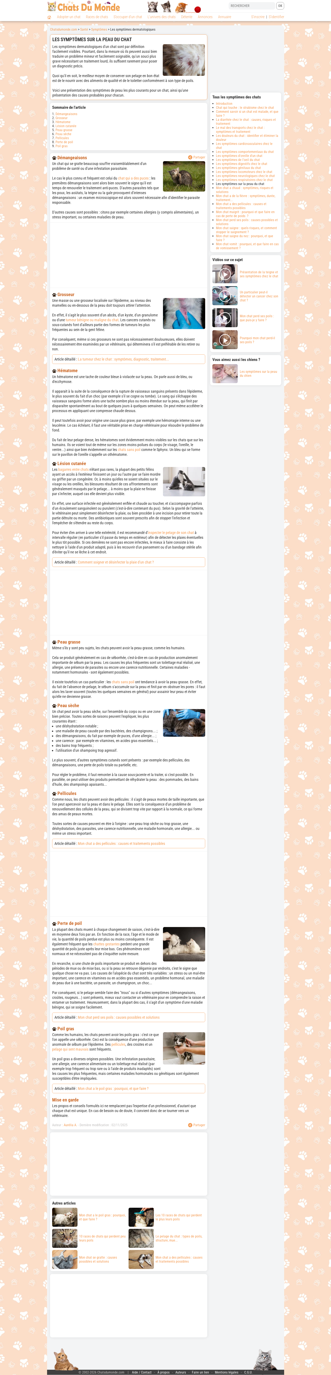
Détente (186, 17)
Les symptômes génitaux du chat (238, 168)
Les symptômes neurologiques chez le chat (245, 176)
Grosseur (62, 118)
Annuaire (224, 17)
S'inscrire (258, 17)
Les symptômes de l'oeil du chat (238, 160)
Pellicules (62, 138)
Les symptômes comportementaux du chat (245, 152)
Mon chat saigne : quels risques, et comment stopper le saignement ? (246, 230)
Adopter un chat (68, 17)
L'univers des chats (162, 17)
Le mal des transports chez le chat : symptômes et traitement (240, 130)
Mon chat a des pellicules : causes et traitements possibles (121, 843)
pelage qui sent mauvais (70, 1049)
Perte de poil (64, 142)
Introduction (224, 104)
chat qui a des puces (133, 178)
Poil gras (62, 146)
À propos (163, 1372)
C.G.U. (248, 1372)
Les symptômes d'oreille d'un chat (239, 156)
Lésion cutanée (66, 126)
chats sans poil (129, 449)
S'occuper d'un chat (128, 17)
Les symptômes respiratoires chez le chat (244, 180)
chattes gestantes (106, 944)
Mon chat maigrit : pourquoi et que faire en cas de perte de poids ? (245, 214)
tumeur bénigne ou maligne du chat (92, 320)
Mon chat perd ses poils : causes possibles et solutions (119, 1017)
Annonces (205, 17)
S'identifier (276, 17)
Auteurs (180, 1372)
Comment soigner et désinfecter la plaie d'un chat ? (116, 562)
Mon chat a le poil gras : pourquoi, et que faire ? (113, 1088)
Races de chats (97, 17)
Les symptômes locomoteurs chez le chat (244, 172)
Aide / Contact (142, 1372)
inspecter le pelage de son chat (171, 532)
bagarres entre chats (73, 469)
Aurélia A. (70, 1125)
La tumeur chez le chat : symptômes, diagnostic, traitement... (123, 359)
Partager (196, 157)
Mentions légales (226, 1372)
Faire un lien (200, 1372)
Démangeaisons (66, 114)
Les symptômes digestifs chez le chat (241, 164)
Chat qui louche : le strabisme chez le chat (245, 108)
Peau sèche (63, 134)
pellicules (118, 1044)
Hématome (63, 122)
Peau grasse (64, 130)
